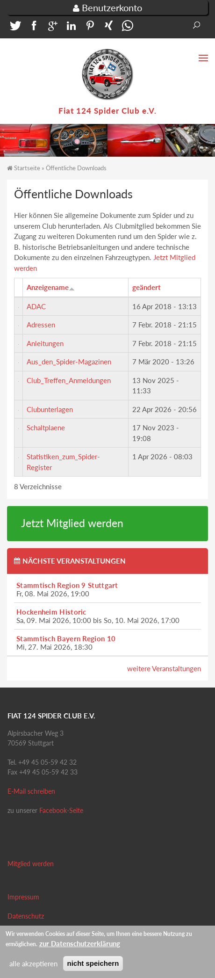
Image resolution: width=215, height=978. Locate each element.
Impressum (23, 897)
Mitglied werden (30, 864)
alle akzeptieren (33, 965)
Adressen (41, 324)
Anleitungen (45, 343)
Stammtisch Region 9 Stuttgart (67, 585)
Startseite (27, 168)
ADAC (36, 306)
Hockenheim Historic (51, 612)
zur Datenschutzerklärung (79, 945)
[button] (14, 28)
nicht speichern (93, 965)
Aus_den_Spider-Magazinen (69, 361)
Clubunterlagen (50, 409)
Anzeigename (51, 287)
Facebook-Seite (61, 810)
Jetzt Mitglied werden (72, 523)
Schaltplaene (46, 427)
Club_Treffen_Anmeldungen (69, 380)
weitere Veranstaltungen (164, 668)
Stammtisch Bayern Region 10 (65, 638)
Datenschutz (25, 916)
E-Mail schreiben (31, 791)
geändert (146, 287)
